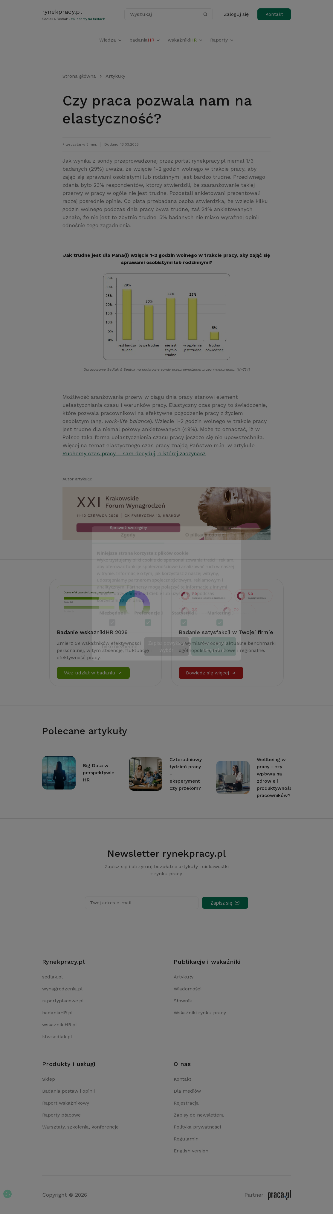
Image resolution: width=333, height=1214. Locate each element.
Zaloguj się (236, 14)
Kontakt (274, 14)
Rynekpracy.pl (63, 961)
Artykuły (115, 76)
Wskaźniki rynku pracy (200, 1013)
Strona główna (79, 76)
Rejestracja (186, 1103)
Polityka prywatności (197, 1127)
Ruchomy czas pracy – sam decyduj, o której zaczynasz (134, 453)
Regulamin (186, 1139)
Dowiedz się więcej (211, 673)
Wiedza (110, 40)
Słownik (183, 1001)
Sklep (48, 1079)
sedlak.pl (52, 977)
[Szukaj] (205, 14)
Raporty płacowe (61, 1115)
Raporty (222, 40)
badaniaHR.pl (57, 1013)
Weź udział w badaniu (93, 673)
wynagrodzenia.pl (62, 989)
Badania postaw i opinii (68, 1091)
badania (145, 40)
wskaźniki (185, 40)
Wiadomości (187, 989)
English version (191, 1151)
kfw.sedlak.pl (57, 1036)
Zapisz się (224, 903)
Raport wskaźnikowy (65, 1103)
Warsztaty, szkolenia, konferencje (80, 1127)
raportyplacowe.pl (63, 1001)
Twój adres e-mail (111, 902)
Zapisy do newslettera (199, 1115)
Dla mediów (187, 1091)
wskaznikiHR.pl (59, 1024)
